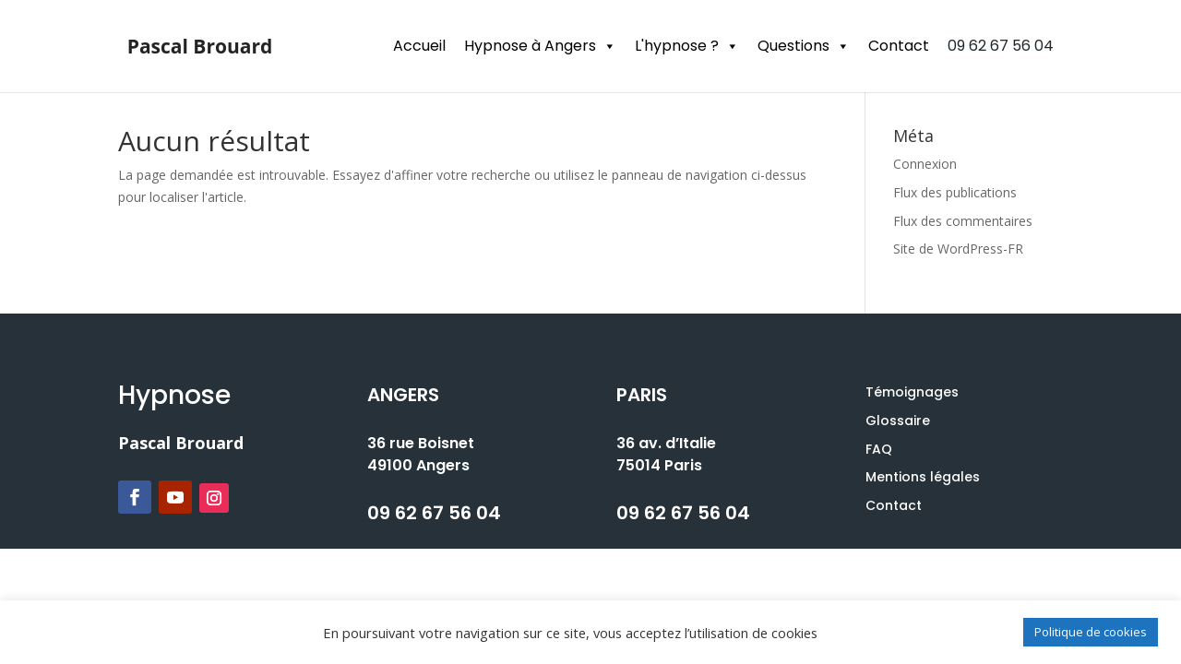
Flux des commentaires (962, 221)
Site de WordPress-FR (958, 248)
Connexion (925, 163)
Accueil (419, 45)
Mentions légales (922, 477)
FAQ (878, 449)
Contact (898, 45)
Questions (804, 45)
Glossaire (897, 420)
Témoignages (912, 392)
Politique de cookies (1090, 631)
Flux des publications (955, 192)
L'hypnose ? (687, 45)
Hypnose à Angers (540, 45)
